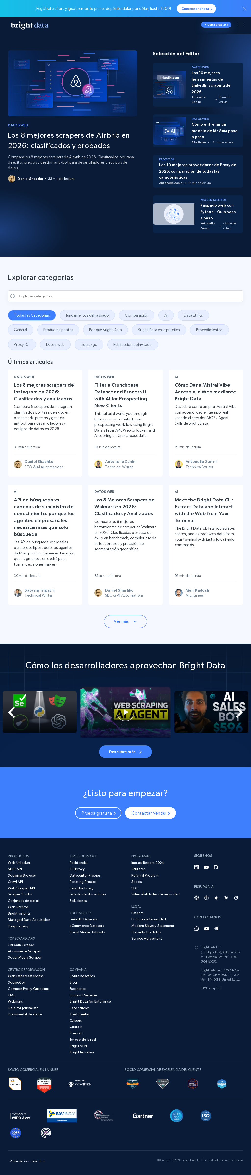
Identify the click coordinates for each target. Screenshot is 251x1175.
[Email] (206, 928)
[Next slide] (238, 712)
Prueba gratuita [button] (216, 24)
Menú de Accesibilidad (27, 1161)
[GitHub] (216, 867)
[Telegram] (216, 928)
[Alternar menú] (241, 26)
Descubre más (125, 751)
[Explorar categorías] (125, 296)
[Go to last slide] (12, 712)
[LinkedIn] (196, 867)
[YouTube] (206, 867)
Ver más (125, 621)
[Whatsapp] (196, 928)
